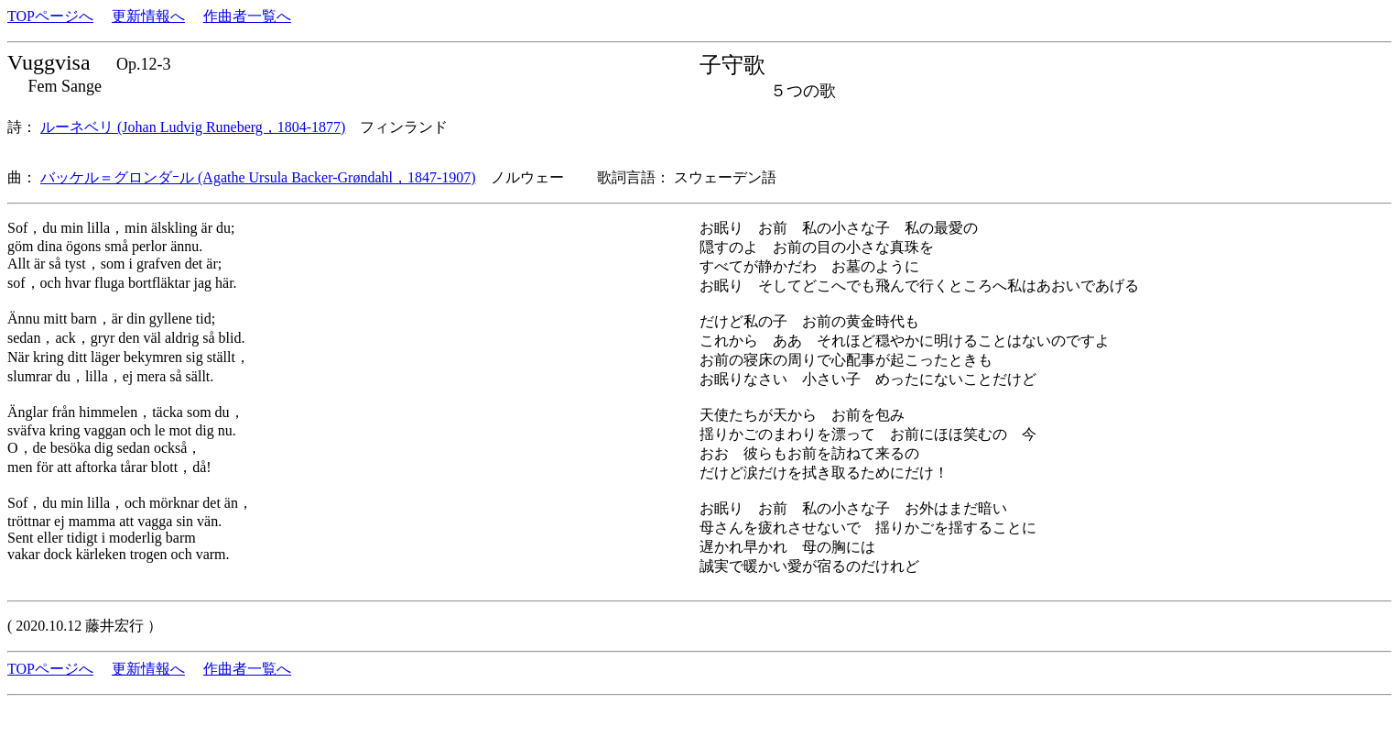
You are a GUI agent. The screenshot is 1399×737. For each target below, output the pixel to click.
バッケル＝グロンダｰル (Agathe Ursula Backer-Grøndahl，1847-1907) (258, 177)
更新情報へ (148, 16)
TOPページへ (50, 16)
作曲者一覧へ (247, 16)
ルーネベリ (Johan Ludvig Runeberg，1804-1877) (192, 127)
